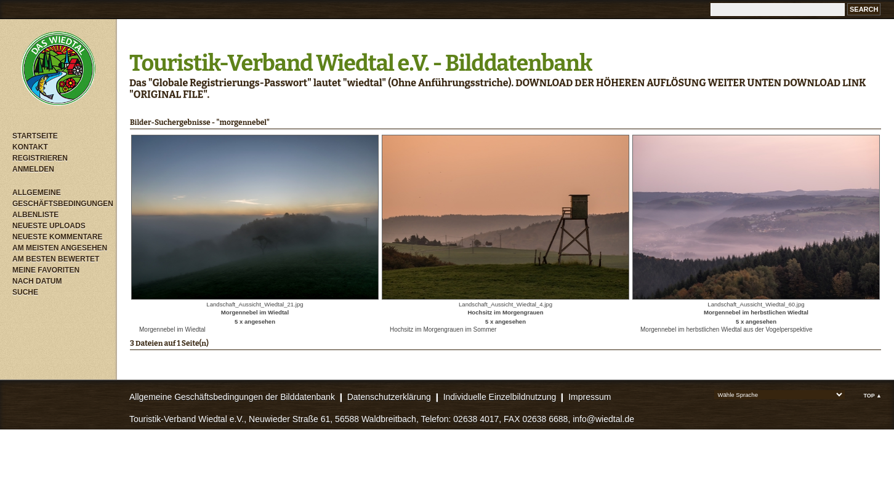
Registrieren (40, 158)
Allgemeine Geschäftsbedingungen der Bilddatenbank (232, 397)
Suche (25, 292)
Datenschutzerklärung (389, 397)
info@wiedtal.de (603, 419)
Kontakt (30, 147)
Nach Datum (37, 281)
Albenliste (35, 214)
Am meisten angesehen (59, 248)
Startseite (35, 136)
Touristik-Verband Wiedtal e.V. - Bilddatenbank (360, 63)
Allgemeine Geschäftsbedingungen (61, 198)
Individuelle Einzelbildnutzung (500, 397)
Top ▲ (872, 396)
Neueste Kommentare (57, 237)
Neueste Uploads (49, 226)
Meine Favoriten (45, 270)
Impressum (589, 397)
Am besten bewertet (55, 259)
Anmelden (33, 169)
